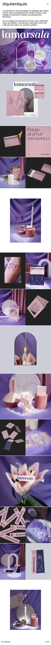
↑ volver (47, 642)
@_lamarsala (5, 642)
